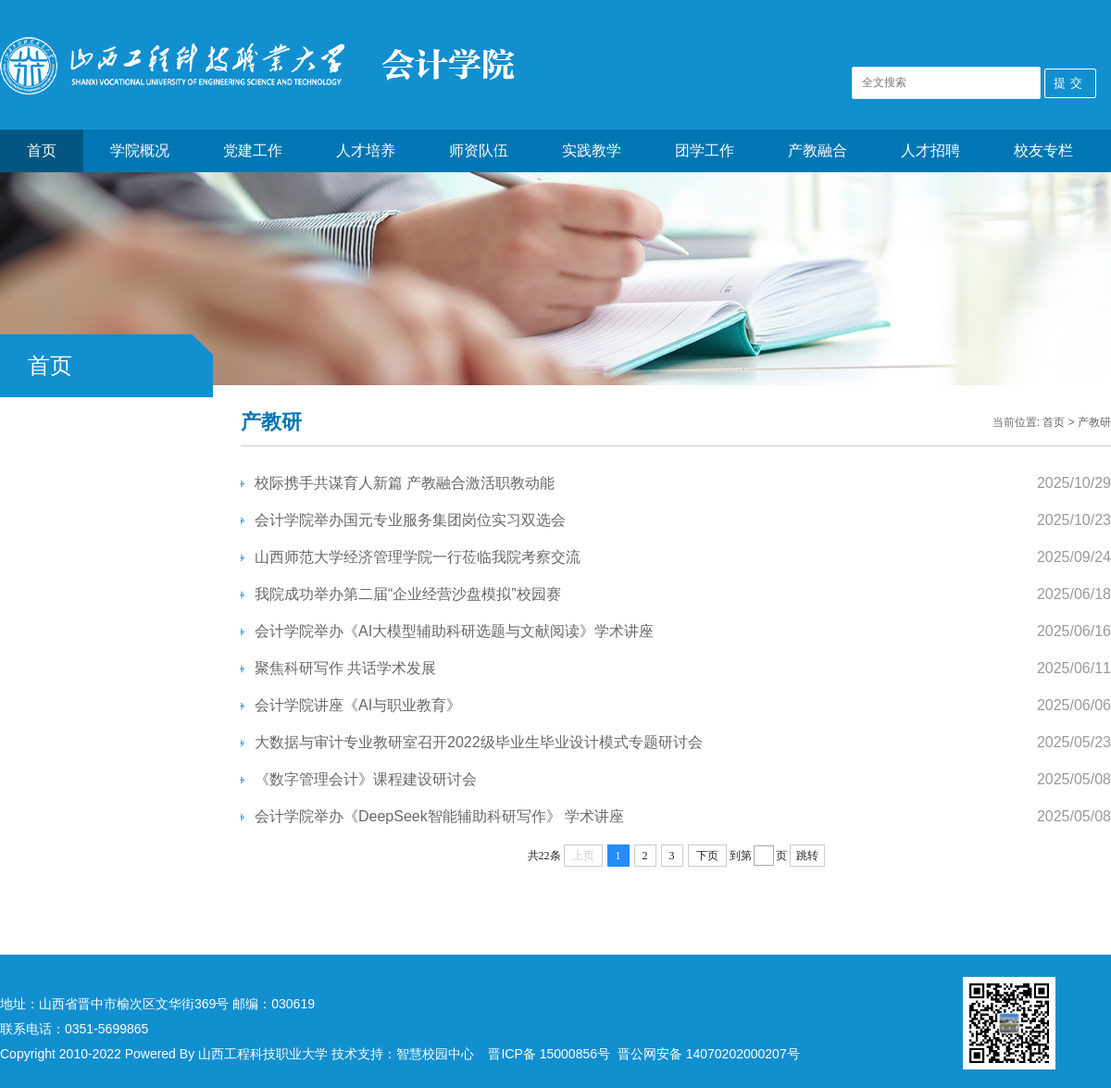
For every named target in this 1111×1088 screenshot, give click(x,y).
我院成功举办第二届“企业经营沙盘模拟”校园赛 (408, 594)
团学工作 (704, 150)
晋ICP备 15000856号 (549, 1053)
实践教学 (591, 150)
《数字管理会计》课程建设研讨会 (366, 779)
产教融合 (817, 150)
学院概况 (139, 150)
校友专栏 (1043, 150)
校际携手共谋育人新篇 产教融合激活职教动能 (405, 483)
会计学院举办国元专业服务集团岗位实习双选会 (410, 520)
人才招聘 (930, 150)
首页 (41, 150)
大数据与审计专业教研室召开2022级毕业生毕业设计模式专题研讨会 (479, 742)
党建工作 (252, 150)
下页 (707, 855)
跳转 (807, 855)
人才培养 (365, 150)
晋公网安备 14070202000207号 (709, 1053)
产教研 (1094, 422)
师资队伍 (478, 150)
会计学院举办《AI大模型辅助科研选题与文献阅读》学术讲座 (454, 631)
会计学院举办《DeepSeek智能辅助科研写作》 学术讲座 (439, 816)
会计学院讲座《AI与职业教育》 (358, 705)
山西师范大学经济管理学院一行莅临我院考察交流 (417, 557)
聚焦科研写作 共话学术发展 (345, 668)
